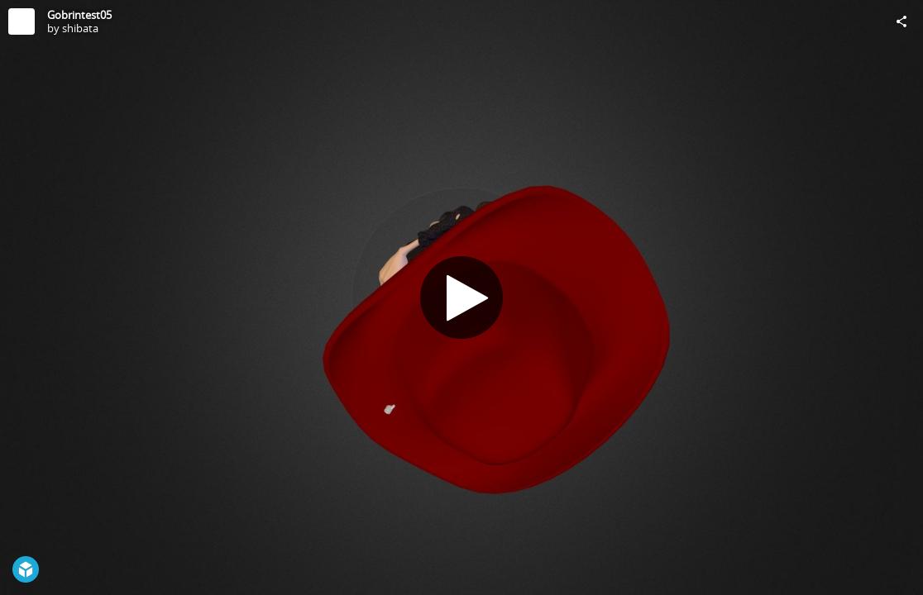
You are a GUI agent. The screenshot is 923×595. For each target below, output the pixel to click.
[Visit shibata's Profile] (21, 21)
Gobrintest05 (79, 14)
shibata (80, 28)
